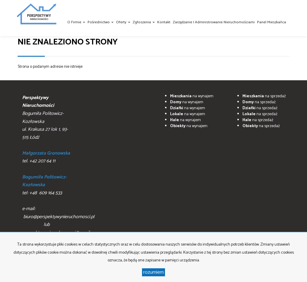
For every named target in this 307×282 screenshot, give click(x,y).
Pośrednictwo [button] (101, 22)
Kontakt (163, 22)
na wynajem (191, 96)
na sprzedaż (264, 96)
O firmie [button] (76, 22)
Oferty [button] (123, 22)
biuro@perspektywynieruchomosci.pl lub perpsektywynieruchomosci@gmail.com (60, 225)
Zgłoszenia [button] (144, 22)
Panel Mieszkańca (271, 22)
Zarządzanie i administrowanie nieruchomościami (214, 22)
